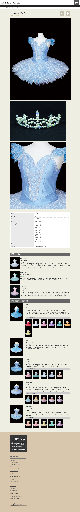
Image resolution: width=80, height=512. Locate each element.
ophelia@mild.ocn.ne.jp (19, 449)
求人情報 (12, 473)
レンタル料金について (15, 464)
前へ (62, 13)
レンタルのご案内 (14, 462)
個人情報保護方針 (14, 471)
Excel (22, 496)
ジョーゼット (13, 488)
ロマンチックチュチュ (15, 484)
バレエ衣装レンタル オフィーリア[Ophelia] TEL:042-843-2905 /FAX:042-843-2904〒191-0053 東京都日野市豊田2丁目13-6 (19, 441)
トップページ (13, 460)
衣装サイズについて (14, 466)
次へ (68, 13)
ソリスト (12, 479)
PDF (19, 496)
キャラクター (13, 486)
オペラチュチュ (13, 490)
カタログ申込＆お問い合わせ (17, 469)
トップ (2, 7)
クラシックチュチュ (9, 7)
